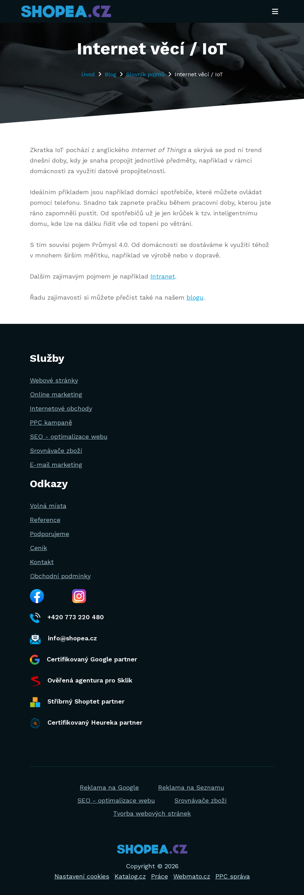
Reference (45, 519)
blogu (195, 297)
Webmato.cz (191, 876)
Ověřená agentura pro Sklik (81, 681)
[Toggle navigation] (275, 11)
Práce (159, 876)
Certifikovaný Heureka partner (86, 723)
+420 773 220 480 (67, 618)
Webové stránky (54, 380)
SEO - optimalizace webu (69, 436)
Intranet (162, 276)
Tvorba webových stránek (152, 813)
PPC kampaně (51, 422)
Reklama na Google (109, 787)
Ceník (38, 547)
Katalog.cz (130, 876)
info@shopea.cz (63, 639)
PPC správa (232, 876)
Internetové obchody (61, 408)
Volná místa (48, 505)
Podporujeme (49, 533)
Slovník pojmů (145, 74)
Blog (110, 74)
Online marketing (56, 394)
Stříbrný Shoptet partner (77, 702)
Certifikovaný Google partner (83, 660)
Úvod (88, 74)
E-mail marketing (56, 464)
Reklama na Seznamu (191, 787)
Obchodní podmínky (60, 576)
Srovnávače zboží (56, 450)
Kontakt (42, 562)
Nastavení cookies (81, 876)
